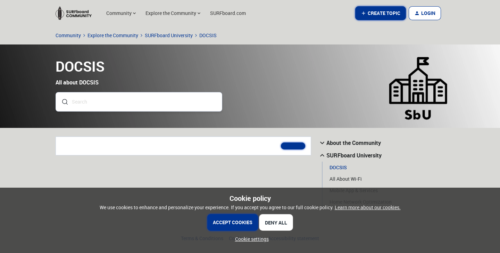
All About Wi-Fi (346, 179)
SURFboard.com (228, 13)
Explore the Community (113, 35)
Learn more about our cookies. (368, 207)
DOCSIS (338, 167)
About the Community (349, 143)
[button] (380, 13)
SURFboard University (169, 35)
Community (68, 35)
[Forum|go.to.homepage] (77, 13)
